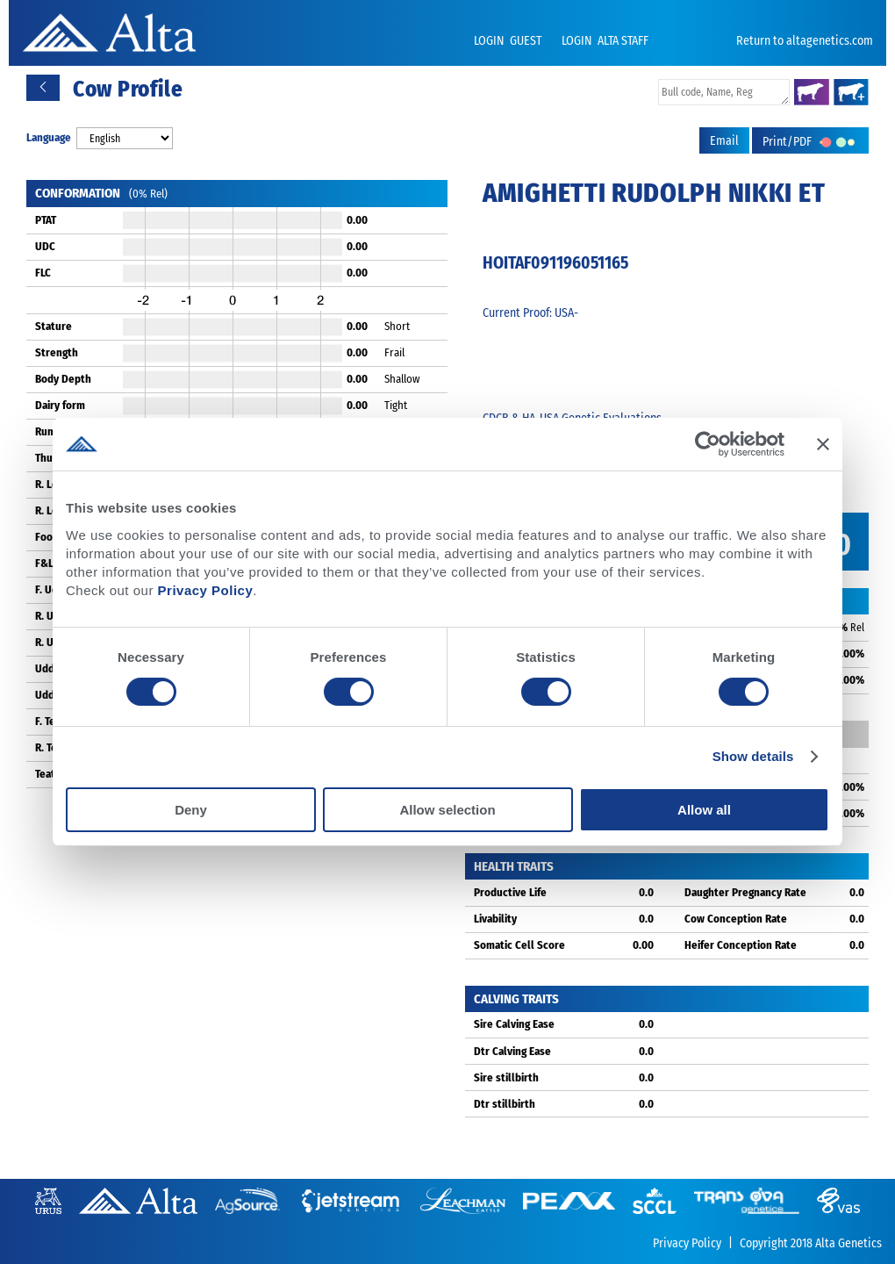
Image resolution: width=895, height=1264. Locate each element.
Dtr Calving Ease (512, 1051)
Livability (495, 918)
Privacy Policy (206, 590)
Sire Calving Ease (514, 1024)
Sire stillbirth (506, 1077)
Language (48, 137)
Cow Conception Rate (735, 918)
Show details (753, 756)
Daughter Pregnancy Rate (745, 892)
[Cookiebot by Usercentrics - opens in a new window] (707, 444)
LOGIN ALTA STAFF (605, 40)
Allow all (704, 809)
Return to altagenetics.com (804, 40)
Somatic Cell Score (519, 945)
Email (724, 140)
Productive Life (510, 892)
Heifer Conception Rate (740, 945)
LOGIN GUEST (509, 40)
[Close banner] (823, 444)
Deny (191, 809)
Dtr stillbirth (504, 1103)
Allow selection (447, 809)
